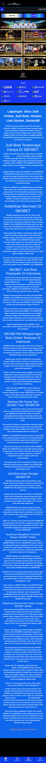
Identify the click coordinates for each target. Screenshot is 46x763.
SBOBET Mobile (21, 698)
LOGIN (33, 16)
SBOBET (13, 156)
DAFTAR (12, 16)
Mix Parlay (7, 409)
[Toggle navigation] (3, 4)
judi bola (21, 390)
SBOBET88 (24, 282)
